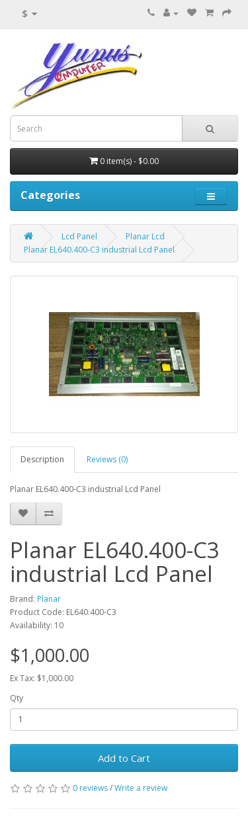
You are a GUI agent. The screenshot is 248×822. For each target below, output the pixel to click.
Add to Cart (124, 757)
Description (42, 459)
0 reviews (90, 788)
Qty (16, 698)
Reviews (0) (107, 459)
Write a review (140, 788)
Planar (49, 598)
